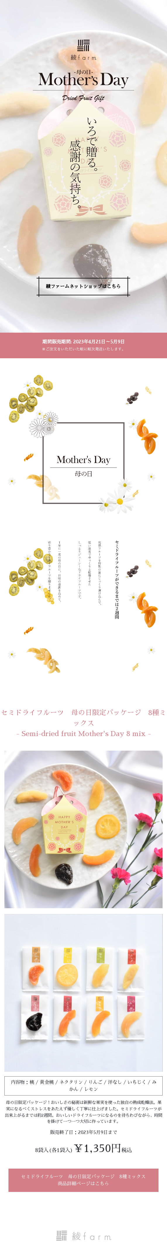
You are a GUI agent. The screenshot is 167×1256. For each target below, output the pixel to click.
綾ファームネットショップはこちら (83, 286)
